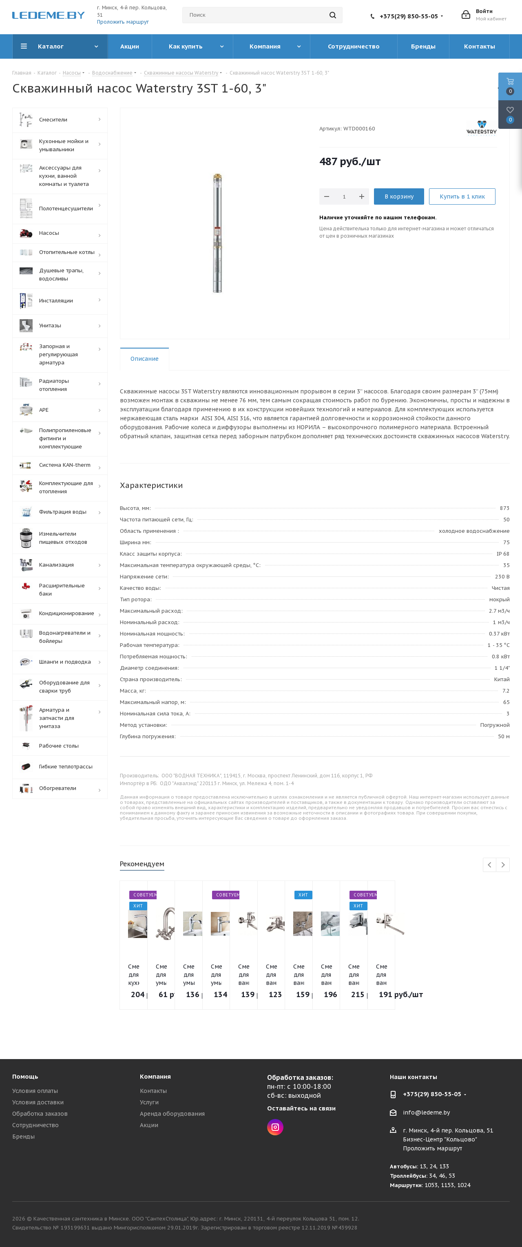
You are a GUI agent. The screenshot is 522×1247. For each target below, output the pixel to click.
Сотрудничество (35, 1125)
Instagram (275, 1127)
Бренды (23, 1136)
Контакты (153, 1091)
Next (503, 865)
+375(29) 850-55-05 (409, 16)
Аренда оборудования (172, 1113)
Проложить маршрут (123, 22)
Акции (149, 1125)
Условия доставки (38, 1102)
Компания (155, 1076)
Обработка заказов (40, 1113)
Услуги (149, 1102)
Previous (490, 865)
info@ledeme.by (426, 1112)
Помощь (25, 1076)
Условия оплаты (35, 1091)
